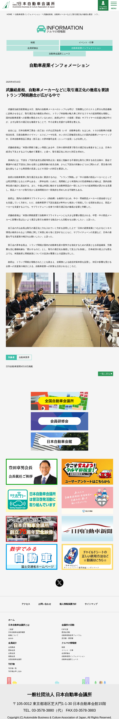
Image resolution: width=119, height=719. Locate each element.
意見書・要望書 (67, 638)
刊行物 (11, 664)
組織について (13, 635)
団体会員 (11, 650)
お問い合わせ (44, 604)
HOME (9, 14)
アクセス (26, 604)
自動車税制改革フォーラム (72, 635)
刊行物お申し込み (15, 671)
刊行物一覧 (12, 668)
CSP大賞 (65, 629)
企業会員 (11, 653)
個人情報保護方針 (68, 604)
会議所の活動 (68, 625)
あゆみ (10, 638)
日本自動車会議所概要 (16, 632)
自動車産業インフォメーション (27, 14)
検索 (33, 42)
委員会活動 (66, 632)
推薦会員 (11, 656)
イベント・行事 (86, 42)
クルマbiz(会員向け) (103, 5)
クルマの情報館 (69, 643)
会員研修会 (32, 48)
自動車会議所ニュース (59, 53)
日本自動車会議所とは (18, 625)
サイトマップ (91, 604)
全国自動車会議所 (15, 659)
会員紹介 (12, 643)
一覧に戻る (105, 373)
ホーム (11, 620)
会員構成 (11, 647)
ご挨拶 (10, 629)
